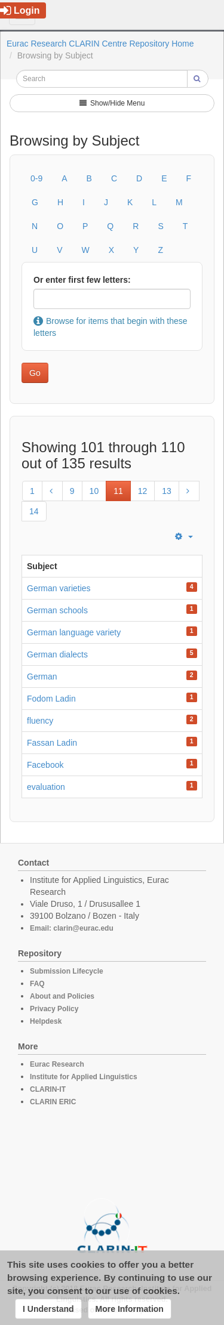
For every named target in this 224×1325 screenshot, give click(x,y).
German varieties (59, 588)
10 (94, 491)
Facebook (45, 765)
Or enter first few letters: (82, 280)
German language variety (74, 632)
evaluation (46, 787)
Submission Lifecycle (66, 971)
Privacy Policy (54, 1009)
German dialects (57, 654)
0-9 (36, 178)
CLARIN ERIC (53, 1102)
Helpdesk (46, 1021)
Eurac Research (57, 1064)
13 (166, 491)
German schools (57, 610)
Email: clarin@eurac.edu (71, 928)
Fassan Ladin (52, 743)
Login (20, 10)
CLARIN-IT (48, 1089)
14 (34, 511)
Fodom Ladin (51, 698)
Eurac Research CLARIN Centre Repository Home (100, 43)
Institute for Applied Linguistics (83, 1077)
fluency (40, 720)
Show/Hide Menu (112, 103)
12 (143, 491)
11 (118, 491)
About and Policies (62, 996)
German (42, 676)
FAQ (37, 984)
